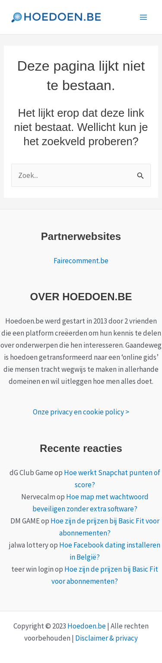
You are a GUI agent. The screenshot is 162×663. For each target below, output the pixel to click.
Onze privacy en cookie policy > (81, 412)
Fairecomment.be (81, 260)
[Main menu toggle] (144, 17)
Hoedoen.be (86, 626)
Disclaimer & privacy (106, 638)
